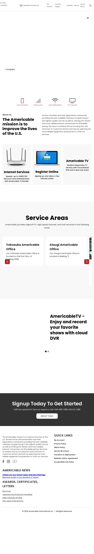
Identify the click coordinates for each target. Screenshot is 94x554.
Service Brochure (61, 451)
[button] (88, 18)
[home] (43, 18)
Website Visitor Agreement (66, 458)
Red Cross (6, 491)
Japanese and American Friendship (17, 494)
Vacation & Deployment (64, 454)
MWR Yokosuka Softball (12, 498)
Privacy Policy (60, 444)
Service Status (82, 5)
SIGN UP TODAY (47, 416)
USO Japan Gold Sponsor (12, 501)
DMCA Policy (59, 447)
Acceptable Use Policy (64, 462)
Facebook (70, 5)
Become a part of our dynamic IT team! (23, 476)
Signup (76, 5)
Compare (10, 69)
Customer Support (58, 5)
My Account (49, 5)
